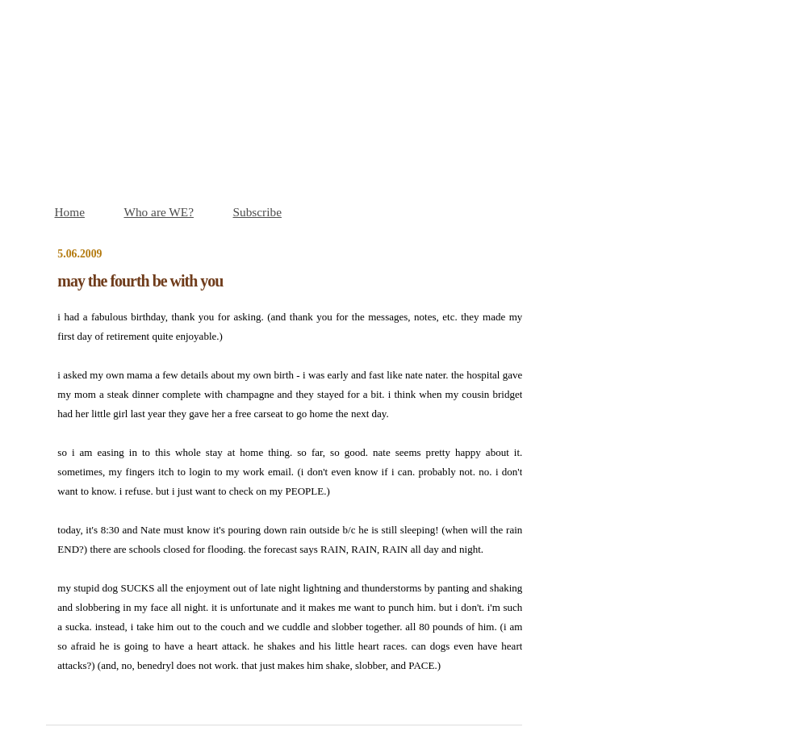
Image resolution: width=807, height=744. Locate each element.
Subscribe (257, 212)
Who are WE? (158, 212)
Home (70, 212)
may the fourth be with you (140, 281)
